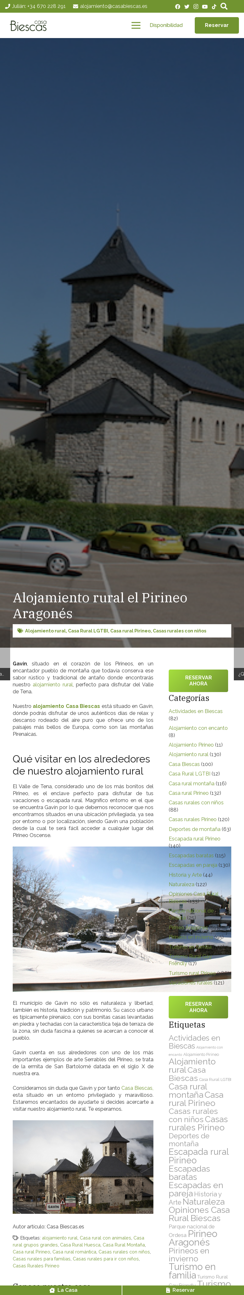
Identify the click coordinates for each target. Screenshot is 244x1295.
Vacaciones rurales (191, 983)
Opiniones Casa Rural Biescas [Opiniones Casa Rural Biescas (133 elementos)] (199, 1214)
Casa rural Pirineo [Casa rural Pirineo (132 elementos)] (196, 1099)
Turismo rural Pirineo (192, 973)
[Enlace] (29, 25)
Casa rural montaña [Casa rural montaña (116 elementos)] (188, 1091)
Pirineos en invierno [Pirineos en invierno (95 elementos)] (189, 1254)
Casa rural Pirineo (130, 630)
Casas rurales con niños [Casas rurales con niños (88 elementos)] (193, 1115)
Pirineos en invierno (191, 937)
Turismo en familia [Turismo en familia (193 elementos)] (192, 1271)
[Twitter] (186, 6)
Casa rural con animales (105, 1237)
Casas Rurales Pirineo (36, 1265)
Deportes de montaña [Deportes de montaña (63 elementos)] (189, 1140)
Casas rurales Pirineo (193, 819)
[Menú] (136, 25)
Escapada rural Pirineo (194, 839)
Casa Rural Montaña (124, 1244)
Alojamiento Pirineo (191, 745)
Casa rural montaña (191, 784)
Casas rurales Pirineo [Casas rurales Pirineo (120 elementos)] (198, 1123)
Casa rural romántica (74, 1251)
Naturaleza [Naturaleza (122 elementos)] (204, 1202)
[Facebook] (177, 6)
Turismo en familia (190, 947)
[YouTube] (205, 6)
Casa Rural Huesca (80, 1244)
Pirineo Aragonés (188, 928)
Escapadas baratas (191, 856)
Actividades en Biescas (196, 711)
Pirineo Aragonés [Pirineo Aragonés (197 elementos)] (193, 1238)
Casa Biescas (184, 764)
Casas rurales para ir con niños (106, 1258)
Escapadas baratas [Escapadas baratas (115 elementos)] (189, 1173)
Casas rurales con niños (179, 630)
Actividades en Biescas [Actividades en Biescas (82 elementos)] (194, 1041)
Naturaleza (181, 884)
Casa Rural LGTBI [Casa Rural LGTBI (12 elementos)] (215, 1079)
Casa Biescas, (137, 1088)
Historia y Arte (185, 875)
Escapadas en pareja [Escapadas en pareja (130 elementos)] (196, 1189)
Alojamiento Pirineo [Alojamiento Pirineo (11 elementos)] (201, 1054)
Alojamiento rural (45, 630)
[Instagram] (195, 7)
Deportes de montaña (194, 829)
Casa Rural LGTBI (88, 630)
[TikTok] (214, 6)
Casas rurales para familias (42, 1258)
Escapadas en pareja (193, 865)
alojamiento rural (53, 685)
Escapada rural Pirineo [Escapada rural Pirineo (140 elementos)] (198, 1156)
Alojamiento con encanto (198, 728)
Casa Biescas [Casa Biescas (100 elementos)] (187, 1074)
